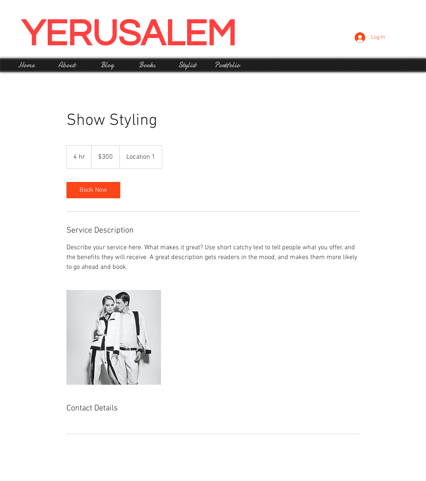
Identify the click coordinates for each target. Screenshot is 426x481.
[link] (93, 190)
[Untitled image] (113, 337)
